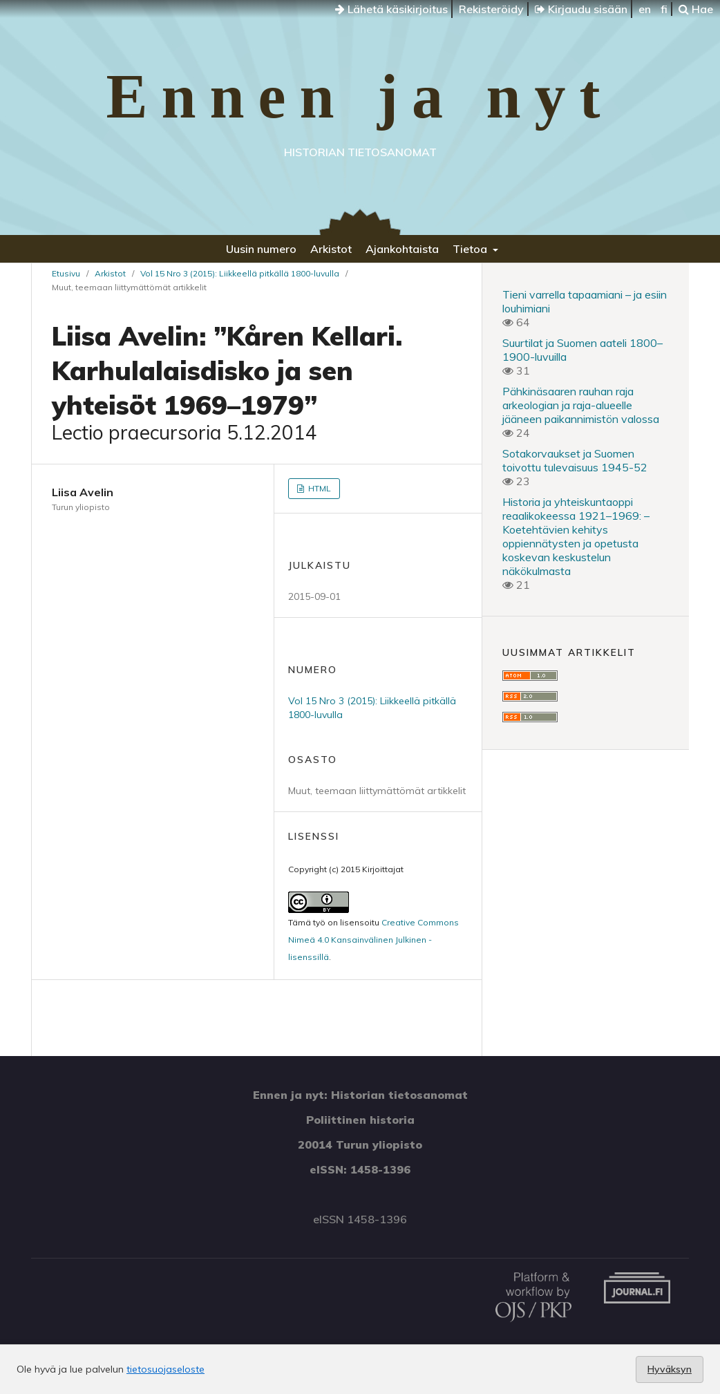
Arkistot (331, 249)
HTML (318, 488)
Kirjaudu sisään (581, 9)
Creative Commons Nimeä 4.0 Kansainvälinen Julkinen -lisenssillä (373, 939)
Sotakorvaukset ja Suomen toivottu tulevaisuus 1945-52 (574, 460)
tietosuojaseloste (165, 1369)
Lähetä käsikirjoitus (391, 9)
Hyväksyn (669, 1369)
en (644, 9)
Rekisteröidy (491, 9)
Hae (696, 9)
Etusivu (66, 273)
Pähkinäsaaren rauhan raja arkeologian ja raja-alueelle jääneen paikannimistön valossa (580, 405)
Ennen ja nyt (360, 96)
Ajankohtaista (402, 249)
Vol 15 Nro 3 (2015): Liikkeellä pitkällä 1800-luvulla (239, 273)
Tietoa (471, 249)
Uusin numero (261, 249)
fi (664, 9)
